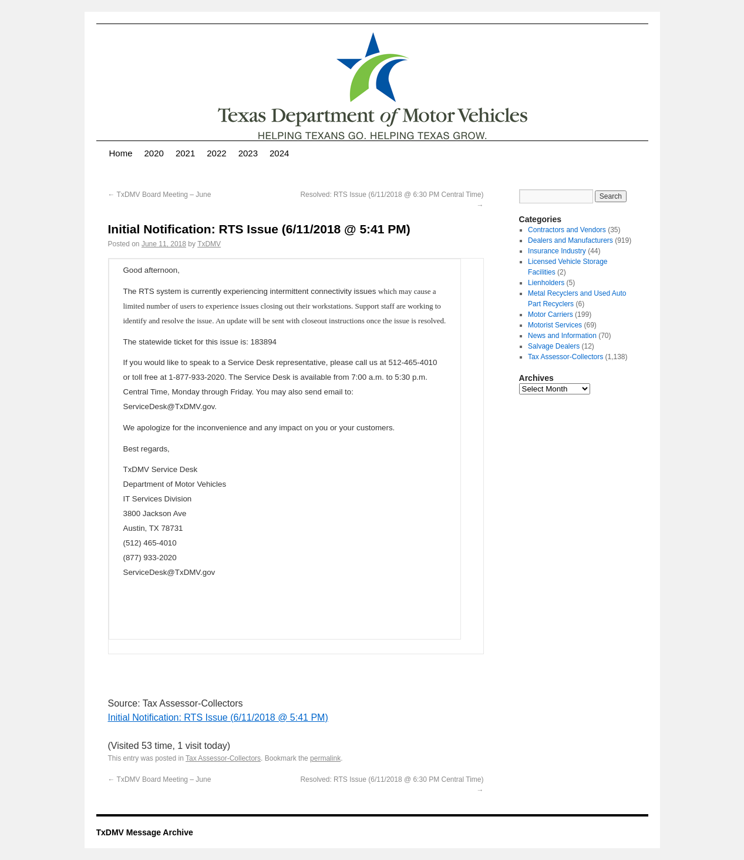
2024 (279, 153)
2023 (248, 153)
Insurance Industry (557, 251)
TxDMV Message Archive (144, 832)
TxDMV (209, 244)
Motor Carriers (550, 314)
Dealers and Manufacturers (570, 240)
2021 (185, 153)
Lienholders (546, 283)
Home (121, 153)
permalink (325, 758)
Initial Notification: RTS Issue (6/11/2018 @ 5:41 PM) (218, 717)
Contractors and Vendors (567, 230)
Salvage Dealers (554, 346)
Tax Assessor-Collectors (223, 758)
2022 (216, 153)
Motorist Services (555, 325)
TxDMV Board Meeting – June (159, 194)
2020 (154, 153)
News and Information (562, 336)
